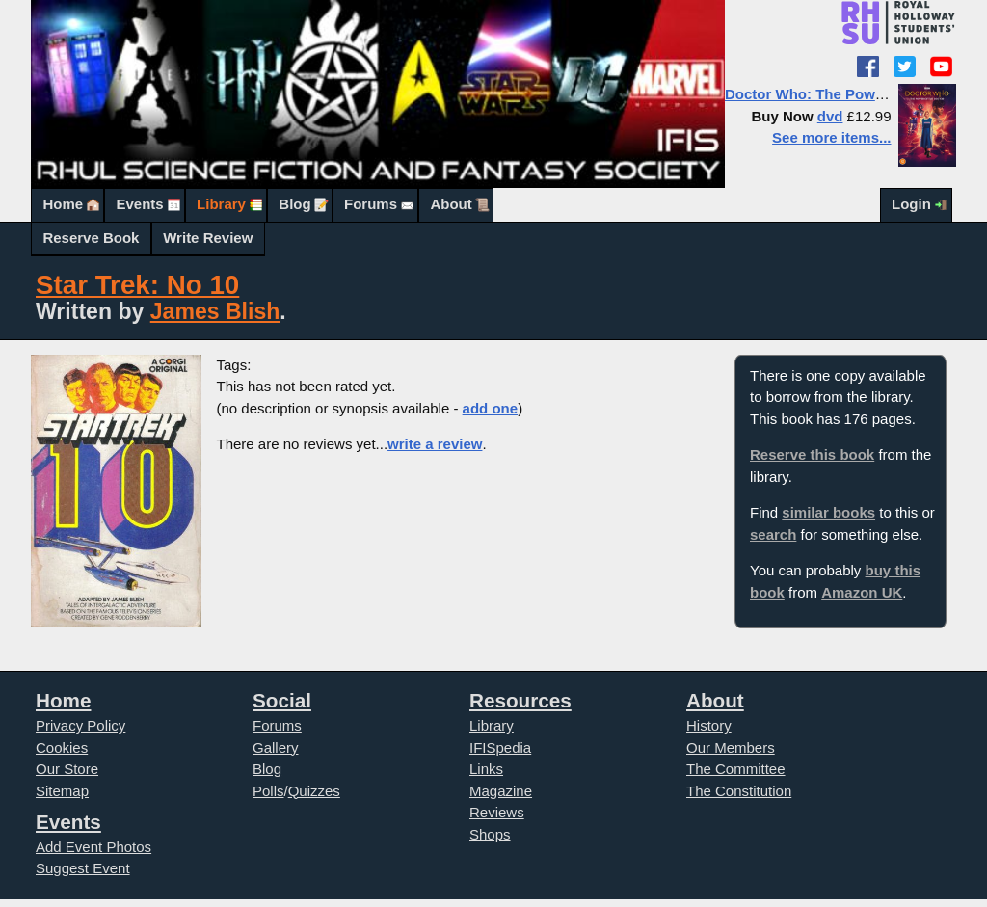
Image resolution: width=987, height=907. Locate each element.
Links (486, 768)
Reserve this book (812, 454)
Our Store (67, 768)
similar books (828, 512)
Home (62, 204)
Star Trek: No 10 (137, 285)
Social (282, 700)
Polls (268, 791)
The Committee (736, 768)
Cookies (62, 747)
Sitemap (62, 791)
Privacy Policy (80, 725)
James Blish (215, 311)
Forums (370, 204)
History (709, 725)
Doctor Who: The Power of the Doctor (854, 94)
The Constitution (738, 791)
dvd (830, 116)
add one (491, 408)
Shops (490, 834)
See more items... (831, 137)
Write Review (208, 237)
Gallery (276, 747)
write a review (434, 444)
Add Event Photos (93, 847)
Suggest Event (83, 868)
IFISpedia (500, 747)
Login (911, 204)
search (773, 534)
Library (221, 204)
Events (139, 204)
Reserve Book (90, 237)
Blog (294, 204)
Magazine (500, 791)
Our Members (730, 747)
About (450, 204)
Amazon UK (861, 592)
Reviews (496, 812)
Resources (520, 700)
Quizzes (314, 791)
